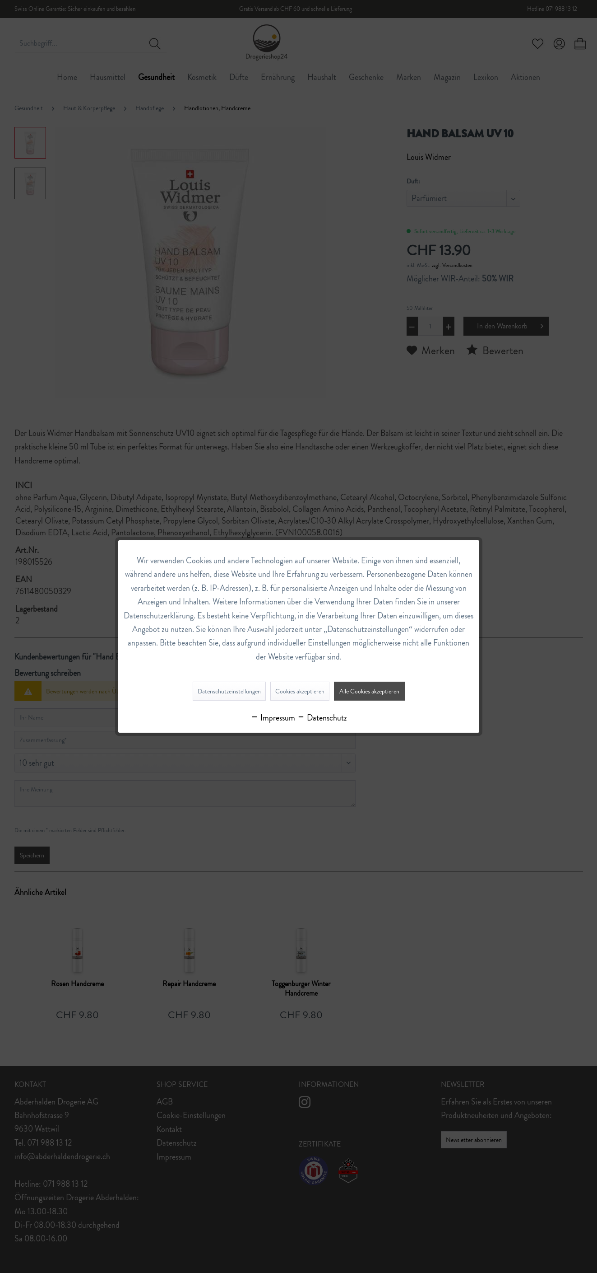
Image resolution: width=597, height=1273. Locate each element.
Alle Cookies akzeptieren (369, 691)
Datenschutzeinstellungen (229, 691)
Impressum (272, 718)
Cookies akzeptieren (299, 691)
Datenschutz (322, 718)
